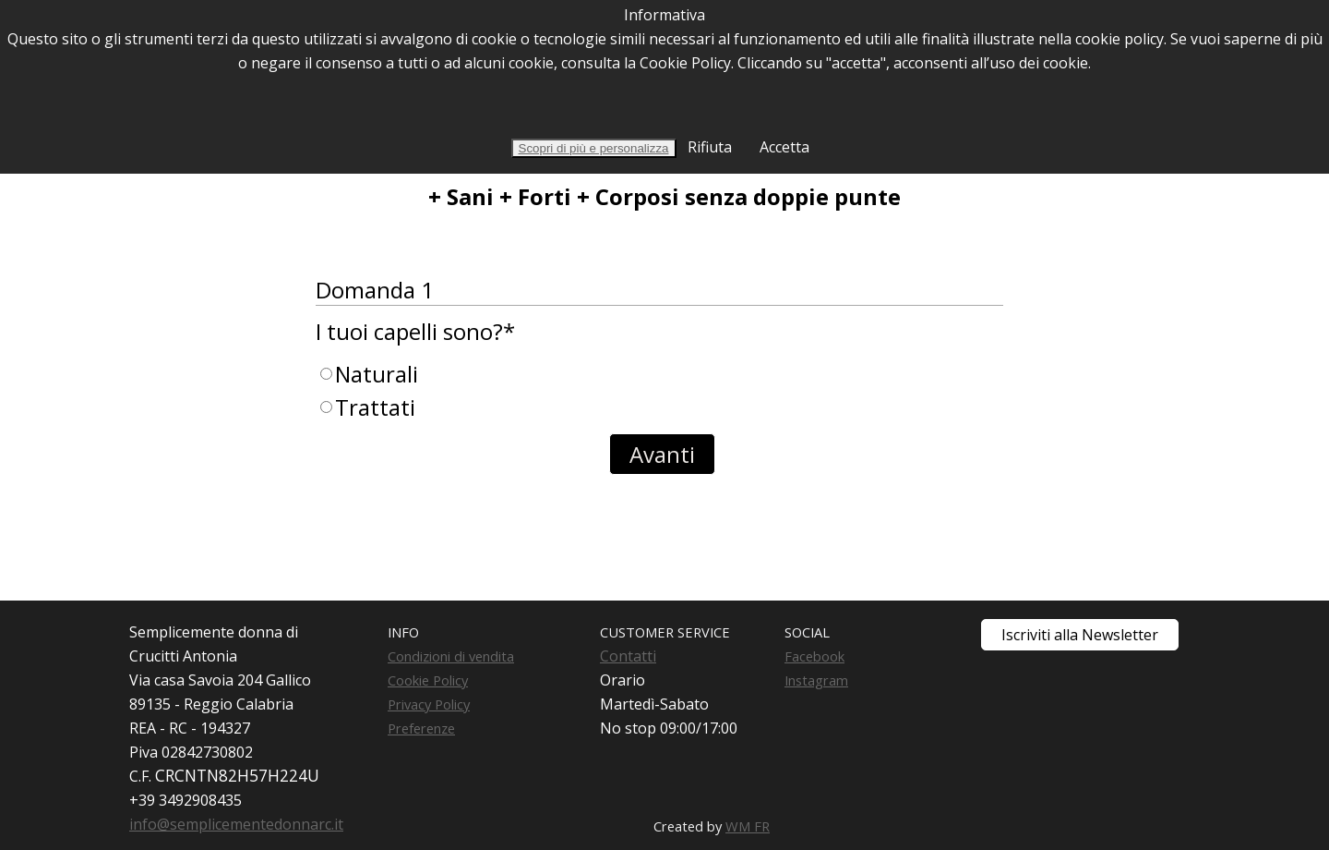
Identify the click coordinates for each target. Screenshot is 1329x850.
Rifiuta (708, 147)
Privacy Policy (429, 704)
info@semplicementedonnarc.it (236, 824)
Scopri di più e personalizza (594, 148)
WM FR (747, 826)
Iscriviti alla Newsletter (1079, 635)
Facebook (814, 656)
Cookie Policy (428, 680)
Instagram (816, 680)
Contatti (628, 656)
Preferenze (421, 728)
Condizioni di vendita (451, 656)
